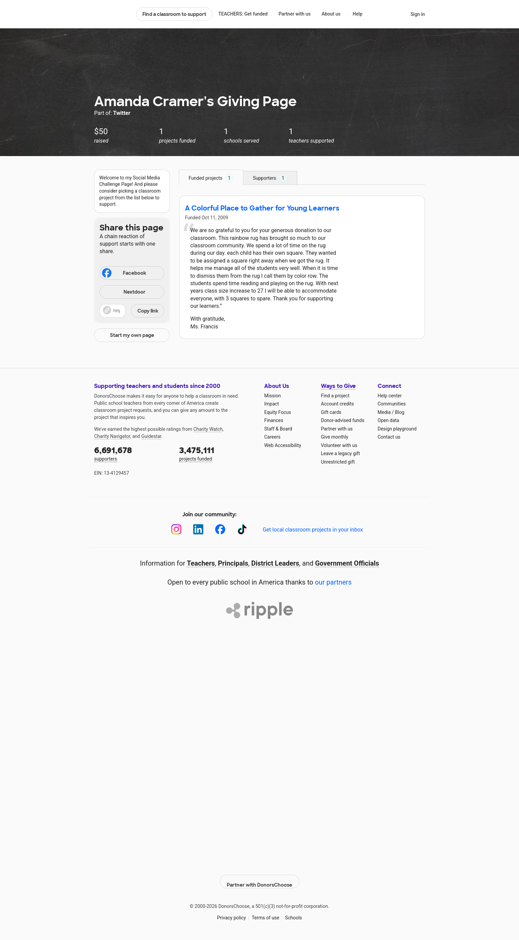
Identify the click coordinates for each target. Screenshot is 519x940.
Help (357, 14)
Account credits (337, 403)
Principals (233, 563)
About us (331, 14)
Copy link (147, 311)
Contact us (389, 437)
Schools (293, 912)
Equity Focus (277, 412)
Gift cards (331, 412)
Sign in (417, 14)
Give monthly (334, 437)
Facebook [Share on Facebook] (123, 274)
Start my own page (132, 335)
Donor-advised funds (342, 420)
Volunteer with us (339, 445)
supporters (132, 453)
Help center (390, 395)
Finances (273, 420)
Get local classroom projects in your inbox (313, 529)
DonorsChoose (112, 14)
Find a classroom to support (174, 14)
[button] (132, 311)
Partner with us (295, 14)
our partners (333, 582)
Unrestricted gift (338, 462)
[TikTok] (242, 529)
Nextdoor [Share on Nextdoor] (123, 292)
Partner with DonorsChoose (259, 876)
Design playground (397, 428)
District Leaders (275, 563)
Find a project (335, 395)
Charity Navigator (112, 436)
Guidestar (151, 436)
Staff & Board (278, 428)
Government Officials (347, 563)
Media (384, 412)
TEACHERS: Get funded (243, 14)
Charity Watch (208, 429)
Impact (271, 403)
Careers (272, 437)
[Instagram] (176, 529)
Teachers (201, 563)
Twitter (121, 113)
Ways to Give (338, 386)
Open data (388, 420)
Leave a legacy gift (340, 453)
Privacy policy (231, 912)
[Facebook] (220, 529)
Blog (399, 412)
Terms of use (265, 912)
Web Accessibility (282, 445)
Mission (272, 395)
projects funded (217, 453)
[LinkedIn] (198, 529)
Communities (392, 403)
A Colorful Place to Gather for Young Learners (262, 208)
